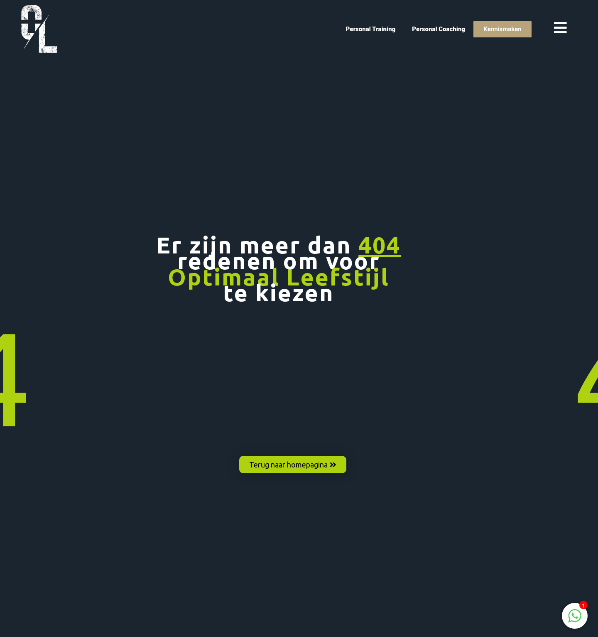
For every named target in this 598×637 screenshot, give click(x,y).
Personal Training (371, 29)
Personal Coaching (438, 29)
